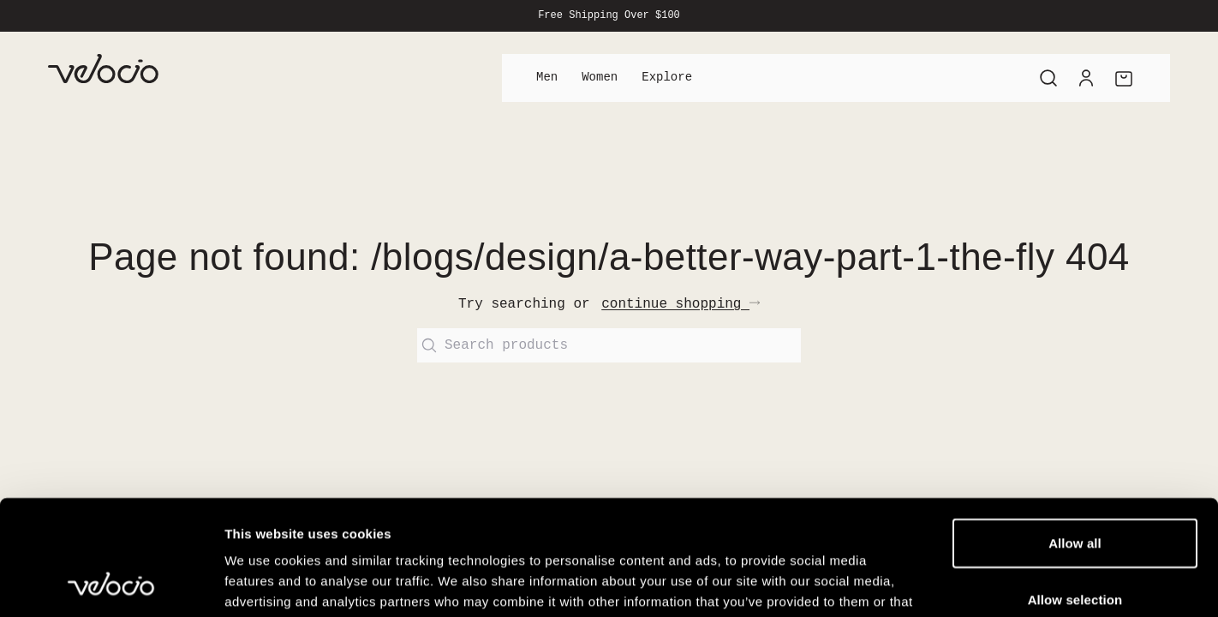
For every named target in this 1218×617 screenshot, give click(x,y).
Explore (667, 77)
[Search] (1048, 78)
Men (547, 77)
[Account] (1086, 78)
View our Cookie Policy (599, 513)
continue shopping (680, 304)
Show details (899, 583)
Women (600, 77)
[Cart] (1124, 78)
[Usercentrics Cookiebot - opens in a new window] (111, 583)
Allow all (1075, 435)
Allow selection (1075, 491)
